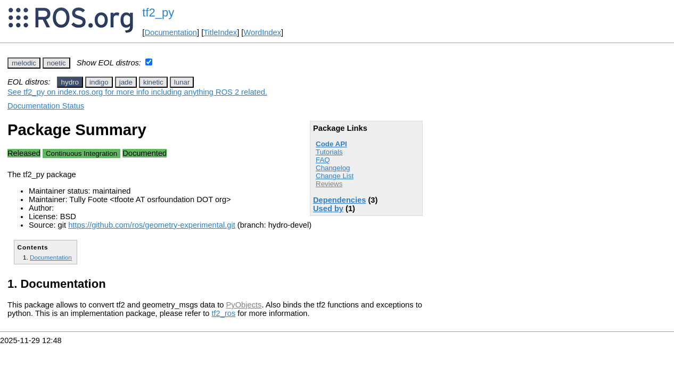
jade (126, 82)
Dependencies (339, 200)
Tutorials (329, 152)
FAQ (323, 160)
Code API (331, 144)
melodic (24, 63)
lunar (182, 82)
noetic (56, 63)
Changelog (333, 168)
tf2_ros (223, 313)
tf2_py (158, 12)
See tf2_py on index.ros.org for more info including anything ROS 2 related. (137, 92)
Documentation (170, 32)
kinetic (153, 82)
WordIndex (262, 32)
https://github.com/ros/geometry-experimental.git (151, 225)
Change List (335, 176)
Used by (328, 208)
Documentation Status (45, 106)
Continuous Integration (81, 153)
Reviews (329, 184)
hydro (70, 82)
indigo (99, 82)
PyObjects (244, 305)
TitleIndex (220, 32)
